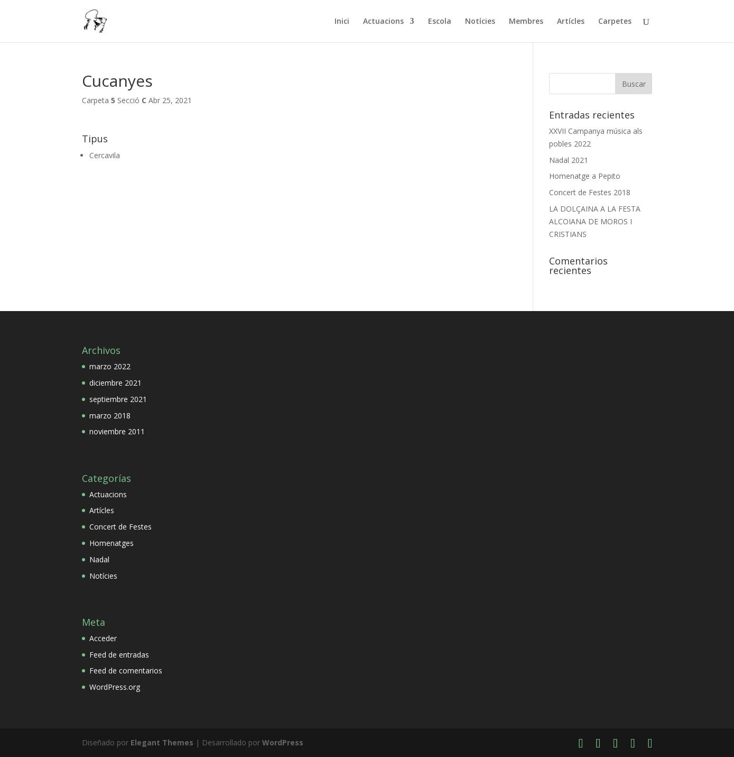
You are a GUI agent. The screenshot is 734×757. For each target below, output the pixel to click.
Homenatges (111, 543)
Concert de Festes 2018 (589, 192)
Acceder (103, 638)
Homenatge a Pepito (584, 176)
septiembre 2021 (118, 399)
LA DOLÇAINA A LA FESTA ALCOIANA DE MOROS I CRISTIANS (594, 221)
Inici (342, 21)
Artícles (570, 21)
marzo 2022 (110, 366)
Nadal (99, 559)
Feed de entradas (119, 655)
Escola (439, 21)
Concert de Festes (120, 527)
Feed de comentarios (125, 670)
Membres (526, 21)
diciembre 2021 (115, 383)
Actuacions (383, 21)
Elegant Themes (162, 742)
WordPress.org (114, 687)
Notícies (480, 21)
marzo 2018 (110, 416)
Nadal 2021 (568, 160)
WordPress (282, 742)
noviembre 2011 (117, 431)
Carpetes (614, 21)
